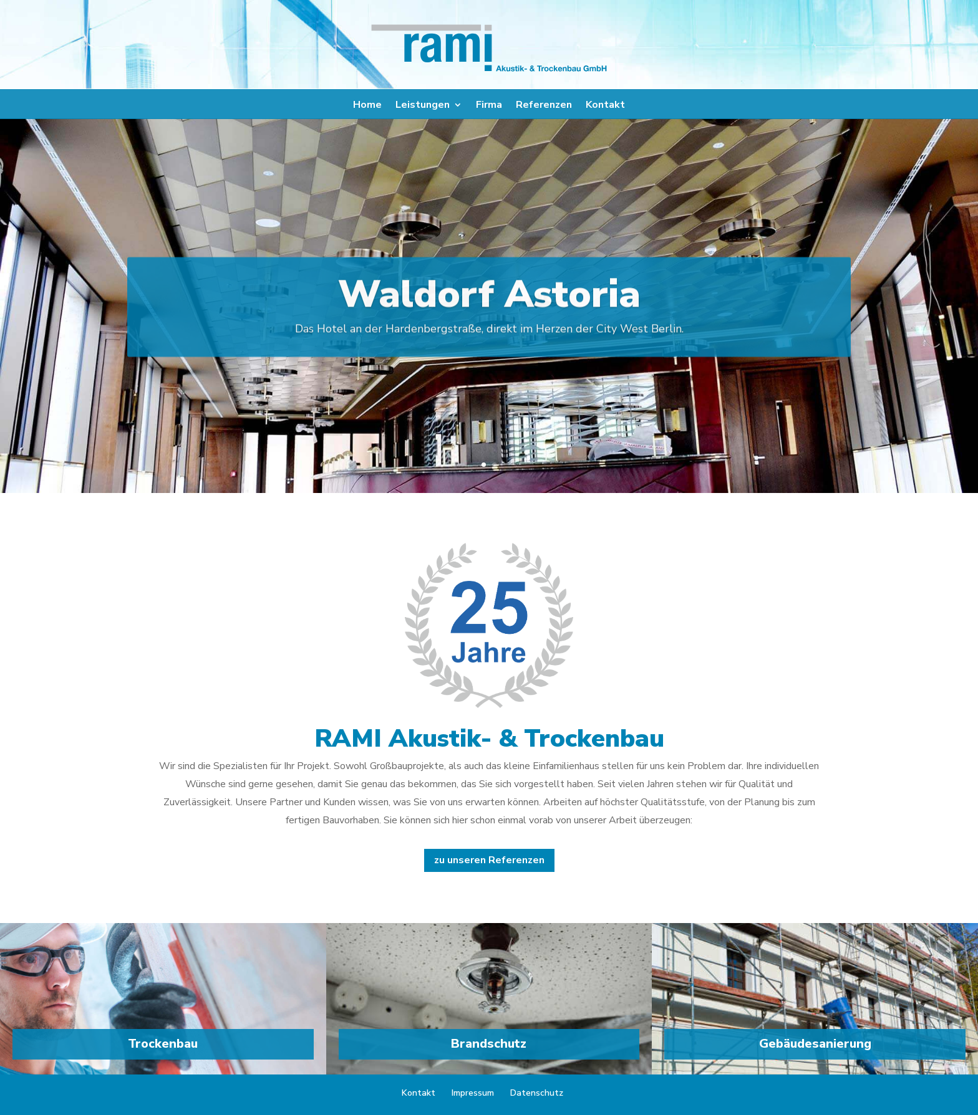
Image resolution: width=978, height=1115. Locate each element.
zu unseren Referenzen (489, 860)
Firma (489, 106)
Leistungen (422, 106)
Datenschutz (536, 1093)
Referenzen (544, 106)
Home (367, 106)
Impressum (473, 1093)
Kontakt (605, 106)
